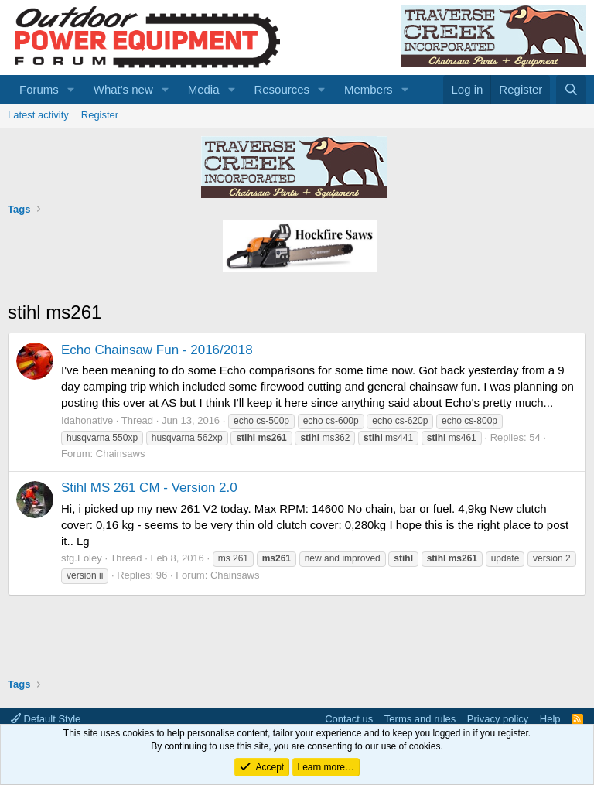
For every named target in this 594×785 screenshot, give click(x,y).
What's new (123, 89)
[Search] (571, 89)
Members (368, 89)
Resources (281, 89)
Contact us (349, 719)
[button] (71, 89)
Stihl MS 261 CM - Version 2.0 (149, 487)
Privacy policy (497, 719)
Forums (39, 89)
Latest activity (38, 115)
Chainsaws (120, 453)
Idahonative (87, 420)
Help (550, 719)
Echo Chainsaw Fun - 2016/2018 (157, 350)
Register (99, 115)
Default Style (45, 719)
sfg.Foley (81, 558)
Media (204, 89)
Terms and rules (420, 719)
